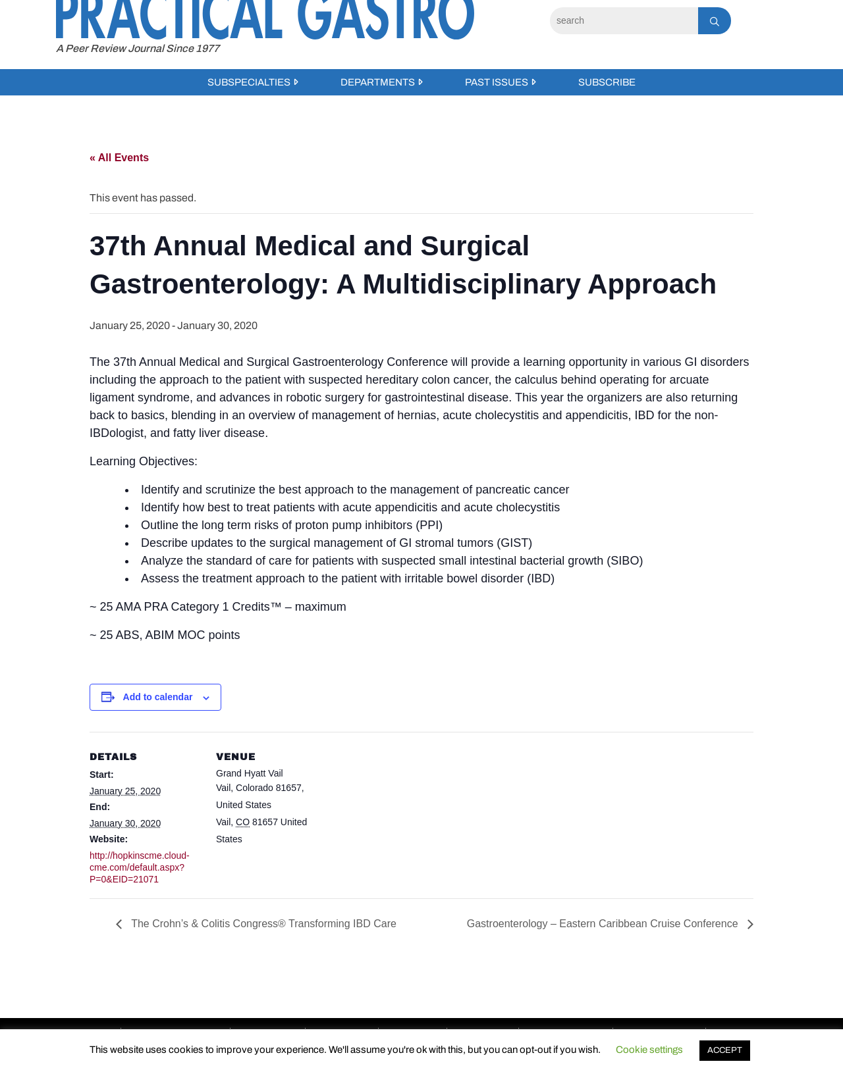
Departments (377, 82)
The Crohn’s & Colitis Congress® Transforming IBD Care (262, 923)
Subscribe (607, 82)
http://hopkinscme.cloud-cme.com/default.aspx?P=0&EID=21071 (140, 867)
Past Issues (496, 82)
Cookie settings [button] (649, 1049)
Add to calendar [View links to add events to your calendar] (158, 697)
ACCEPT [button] (724, 1050)
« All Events (119, 157)
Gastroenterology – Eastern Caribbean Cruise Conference (604, 923)
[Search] (624, 20)
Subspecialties (248, 82)
